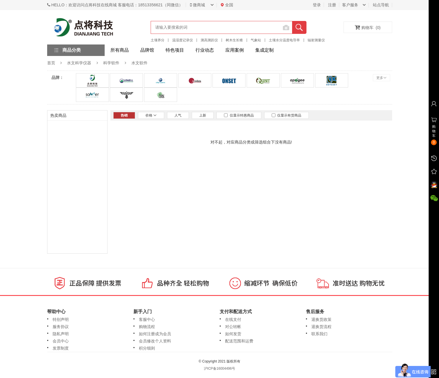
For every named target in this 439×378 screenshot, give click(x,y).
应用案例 (234, 50)
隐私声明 (61, 334)
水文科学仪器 (79, 63)
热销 (124, 115)
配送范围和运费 (239, 341)
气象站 (256, 40)
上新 (202, 115)
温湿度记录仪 (182, 40)
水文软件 (139, 63)
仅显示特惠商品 (239, 115)
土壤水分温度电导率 (284, 40)
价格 (151, 115)
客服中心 (147, 319)
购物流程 (147, 326)
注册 (332, 5)
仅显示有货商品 (287, 115)
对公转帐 (233, 326)
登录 (317, 5)
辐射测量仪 (316, 40)
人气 (178, 115)
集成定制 (264, 50)
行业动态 (204, 50)
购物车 (368, 27)
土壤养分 (157, 40)
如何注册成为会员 (155, 334)
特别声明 (61, 319)
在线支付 (233, 319)
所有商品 (119, 50)
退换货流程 (321, 326)
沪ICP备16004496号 (219, 369)
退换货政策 (321, 319)
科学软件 (111, 63)
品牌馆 (147, 50)
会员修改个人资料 (155, 341)
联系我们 (319, 334)
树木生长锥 (234, 40)
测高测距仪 (209, 40)
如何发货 (233, 334)
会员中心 (61, 341)
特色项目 (175, 50)
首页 (51, 63)
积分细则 (147, 348)
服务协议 (61, 326)
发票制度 (61, 348)
